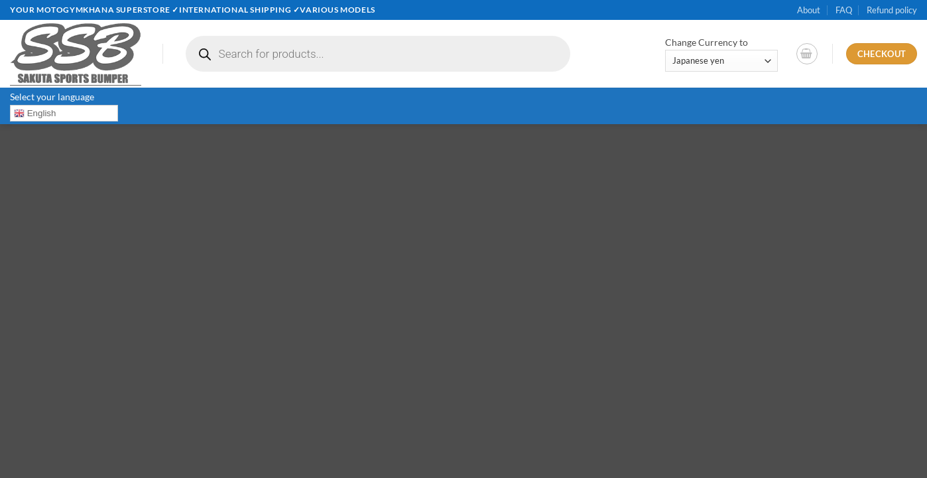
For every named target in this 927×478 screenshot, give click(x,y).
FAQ (843, 10)
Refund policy (892, 10)
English (35, 113)
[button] (807, 53)
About (808, 10)
